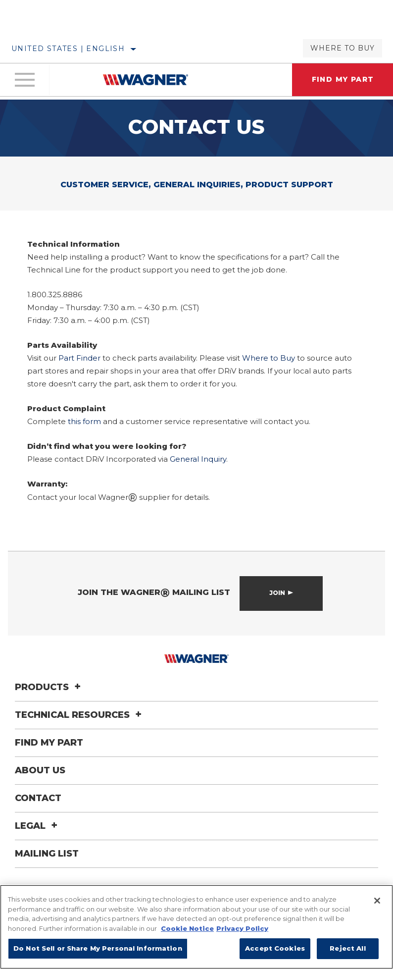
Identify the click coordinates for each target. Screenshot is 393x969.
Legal (37, 825)
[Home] (145, 79)
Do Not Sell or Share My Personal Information (97, 948)
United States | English (68, 48)
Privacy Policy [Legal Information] (242, 928)
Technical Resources (80, 714)
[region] (196, 927)
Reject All (347, 948)
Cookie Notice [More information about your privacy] (187, 928)
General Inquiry (198, 459)
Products (49, 686)
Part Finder (79, 358)
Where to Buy (342, 48)
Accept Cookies (275, 948)
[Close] (377, 901)
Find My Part (49, 742)
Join (277, 592)
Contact (38, 797)
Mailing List (47, 853)
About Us (40, 769)
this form (84, 421)
